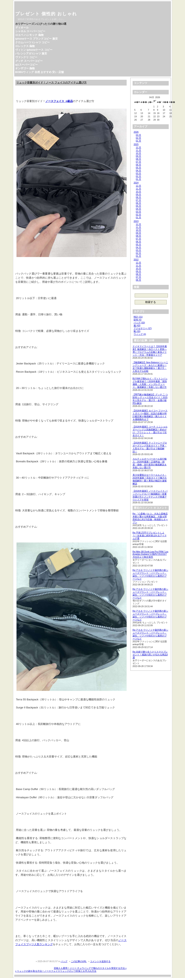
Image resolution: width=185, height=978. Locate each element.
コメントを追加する (100, 961)
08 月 (138, 159)
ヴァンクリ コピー (26, 57)
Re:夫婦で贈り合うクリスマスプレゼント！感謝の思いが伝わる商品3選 (150, 654)
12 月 (138, 147)
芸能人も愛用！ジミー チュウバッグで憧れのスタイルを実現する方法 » (90, 968)
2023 (136, 221)
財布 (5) (137, 319)
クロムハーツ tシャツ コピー (32, 42)
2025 (136, 144)
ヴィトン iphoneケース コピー (34, 49)
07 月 (138, 162)
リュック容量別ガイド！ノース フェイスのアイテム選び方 (51, 82)
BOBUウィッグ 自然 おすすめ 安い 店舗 (39, 72)
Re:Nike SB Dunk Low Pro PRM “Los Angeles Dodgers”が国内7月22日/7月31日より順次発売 (151, 554)
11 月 (138, 150)
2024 (136, 182)
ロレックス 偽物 (25, 46)
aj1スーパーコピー (26, 64)
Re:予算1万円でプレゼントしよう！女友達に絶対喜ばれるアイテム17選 (150, 535)
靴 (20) (137, 331)
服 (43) (137, 325)
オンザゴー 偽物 (25, 68)
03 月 (138, 135)
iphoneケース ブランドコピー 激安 (36, 38)
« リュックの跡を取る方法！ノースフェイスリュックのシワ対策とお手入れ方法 (56, 971)
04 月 (138, 170)
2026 (136, 132)
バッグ (64, 961)
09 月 (138, 156)
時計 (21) (138, 317)
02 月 (138, 138)
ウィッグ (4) (140, 334)
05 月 (138, 167)
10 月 (138, 153)
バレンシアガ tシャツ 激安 (31, 53)
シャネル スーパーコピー (30, 31)
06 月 (138, 164)
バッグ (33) (139, 322)
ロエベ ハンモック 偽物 (29, 34)
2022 (136, 259)
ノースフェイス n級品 (59, 101)
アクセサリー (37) (143, 328)
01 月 (138, 141)
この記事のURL (79, 961)
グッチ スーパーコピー (29, 60)
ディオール (22, 27)
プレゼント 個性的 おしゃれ (46, 13)
